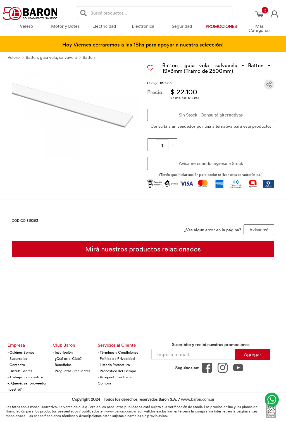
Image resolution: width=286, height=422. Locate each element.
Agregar (252, 354)
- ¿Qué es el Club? (67, 358)
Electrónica (143, 26)
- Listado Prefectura (114, 364)
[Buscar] (84, 13)
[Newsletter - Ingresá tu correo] (193, 354)
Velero (26, 26)
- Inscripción (63, 352)
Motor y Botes (65, 26)
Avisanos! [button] (258, 229)
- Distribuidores (20, 370)
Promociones (221, 26)
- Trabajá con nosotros (25, 376)
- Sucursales (17, 358)
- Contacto (16, 364)
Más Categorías (259, 28)
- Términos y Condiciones (118, 352)
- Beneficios (62, 364)
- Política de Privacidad (116, 358)
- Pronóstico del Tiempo (117, 370)
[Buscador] (160, 12)
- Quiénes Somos (21, 352)
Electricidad (104, 26)
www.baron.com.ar (197, 399)
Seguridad (182, 26)
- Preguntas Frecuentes (71, 370)
